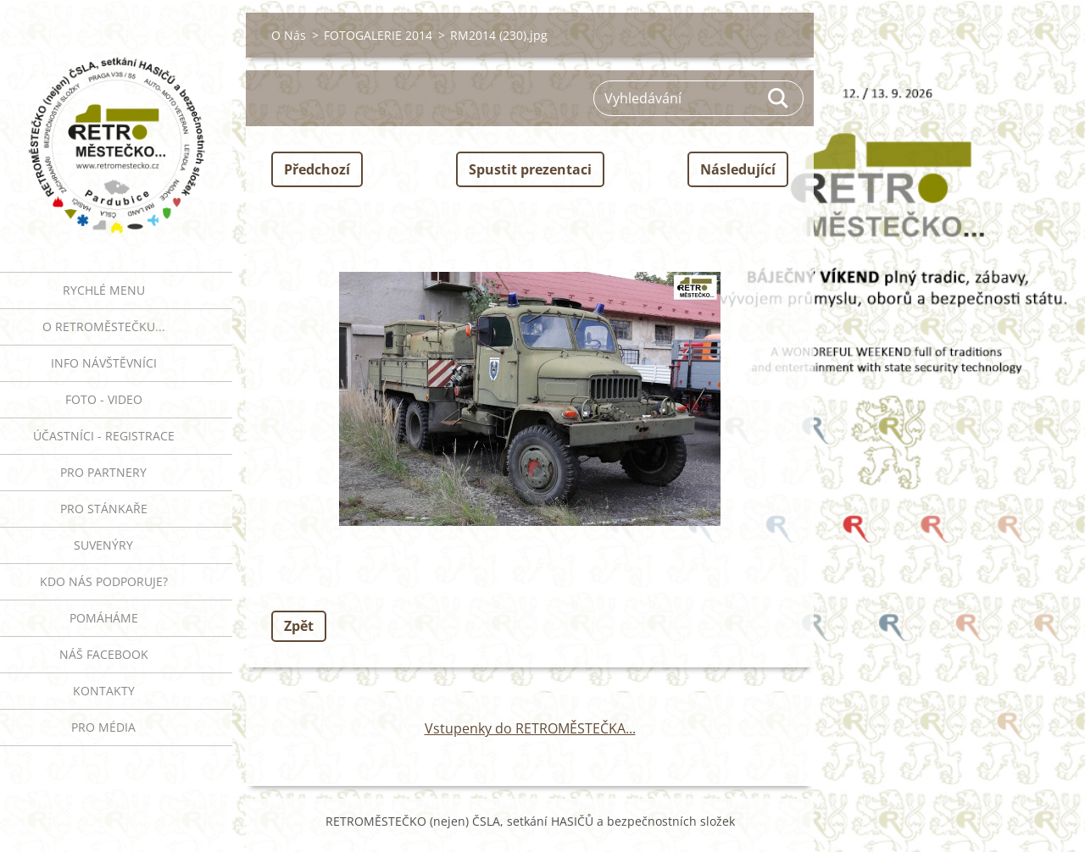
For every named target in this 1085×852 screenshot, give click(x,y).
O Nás (288, 35)
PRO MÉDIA (103, 727)
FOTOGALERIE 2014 (378, 35)
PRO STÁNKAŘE (103, 509)
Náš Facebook (103, 654)
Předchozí (317, 169)
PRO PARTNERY (103, 472)
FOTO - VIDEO (103, 399)
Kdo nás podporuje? (104, 581)
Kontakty (104, 691)
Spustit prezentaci (530, 169)
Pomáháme (104, 618)
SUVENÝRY (103, 545)
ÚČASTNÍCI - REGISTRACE (104, 436)
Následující (738, 169)
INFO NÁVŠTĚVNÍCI (104, 363)
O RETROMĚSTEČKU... (103, 326)
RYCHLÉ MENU (104, 290)
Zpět (299, 626)
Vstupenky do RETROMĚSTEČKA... (530, 728)
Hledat (779, 98)
